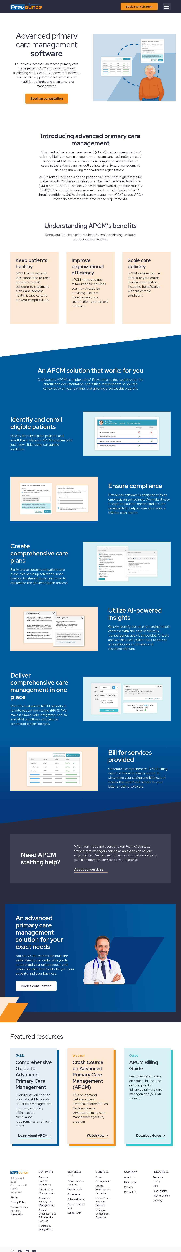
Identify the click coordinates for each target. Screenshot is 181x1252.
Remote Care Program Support (103, 1201)
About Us (129, 1177)
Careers (128, 1187)
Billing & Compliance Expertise (102, 1214)
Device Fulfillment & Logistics (103, 1189)
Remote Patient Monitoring (45, 1181)
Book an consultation (46, 98)
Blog (155, 1186)
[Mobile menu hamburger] (167, 6)
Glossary (157, 1200)
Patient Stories (161, 1195)
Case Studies (160, 1190)
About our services (88, 869)
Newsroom (130, 1182)
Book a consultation (139, 6)
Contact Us (130, 1192)
